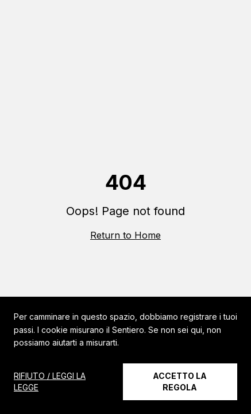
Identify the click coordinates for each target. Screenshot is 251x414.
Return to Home (125, 235)
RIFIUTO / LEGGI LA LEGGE (50, 381)
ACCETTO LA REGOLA (180, 381)
